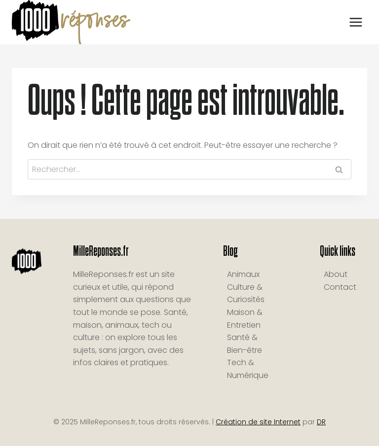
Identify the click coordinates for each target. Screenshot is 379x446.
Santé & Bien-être (244, 344)
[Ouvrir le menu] (355, 22)
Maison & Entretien (245, 319)
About (335, 274)
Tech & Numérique (247, 369)
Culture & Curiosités (246, 293)
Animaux (243, 274)
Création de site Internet (258, 422)
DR (321, 422)
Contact (340, 287)
